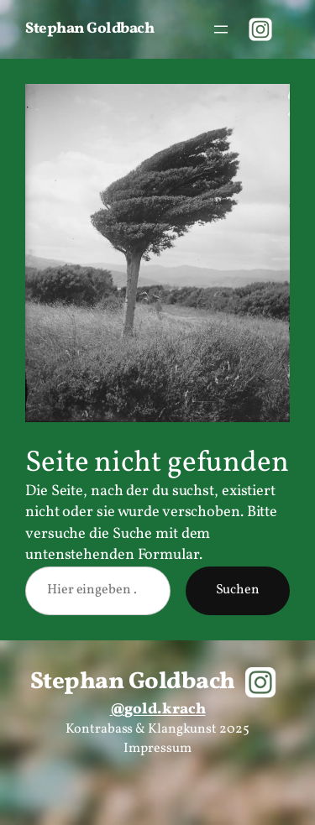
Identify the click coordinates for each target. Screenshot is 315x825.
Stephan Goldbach (89, 28)
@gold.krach (158, 709)
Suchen (238, 590)
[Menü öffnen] (221, 29)
